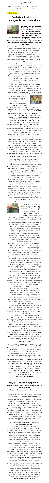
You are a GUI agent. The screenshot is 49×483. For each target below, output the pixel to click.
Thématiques (16, 6)
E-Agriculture (25, 6)
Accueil (9, 6)
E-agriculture (34, 6)
